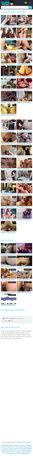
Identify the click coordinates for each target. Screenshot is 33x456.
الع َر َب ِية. (18, 450)
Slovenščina (5, 445)
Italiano (28, 451)
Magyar (29, 450)
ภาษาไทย (14, 447)
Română (26, 447)
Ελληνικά (11, 450)
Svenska (11, 453)
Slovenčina (5, 450)
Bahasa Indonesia (14, 445)
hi (26, 3)
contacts (28, 442)
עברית (12, 451)
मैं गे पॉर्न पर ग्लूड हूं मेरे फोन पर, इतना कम (13, 318)
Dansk (17, 453)
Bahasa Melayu (27, 448)
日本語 (10, 448)
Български (8, 447)
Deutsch (20, 447)
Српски (22, 445)
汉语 (21, 453)
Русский (5, 448)
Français (17, 451)
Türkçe (23, 451)
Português (28, 445)
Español (16, 448)
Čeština (24, 450)
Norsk (2, 447)
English (8, 451)
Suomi (21, 448)
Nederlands (26, 453)
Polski (3, 451)
